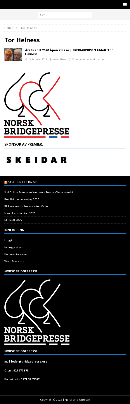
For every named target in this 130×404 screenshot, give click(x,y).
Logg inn (9, 240)
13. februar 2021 (37, 59)
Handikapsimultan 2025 (19, 213)
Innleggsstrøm (13, 247)
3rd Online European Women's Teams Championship (39, 192)
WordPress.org (14, 261)
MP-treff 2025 (13, 220)
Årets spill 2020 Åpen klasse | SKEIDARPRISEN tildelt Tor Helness (69, 52)
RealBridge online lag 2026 (21, 199)
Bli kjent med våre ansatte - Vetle (26, 206)
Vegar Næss (59, 59)
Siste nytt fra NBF (23, 182)
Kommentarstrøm (16, 254)
